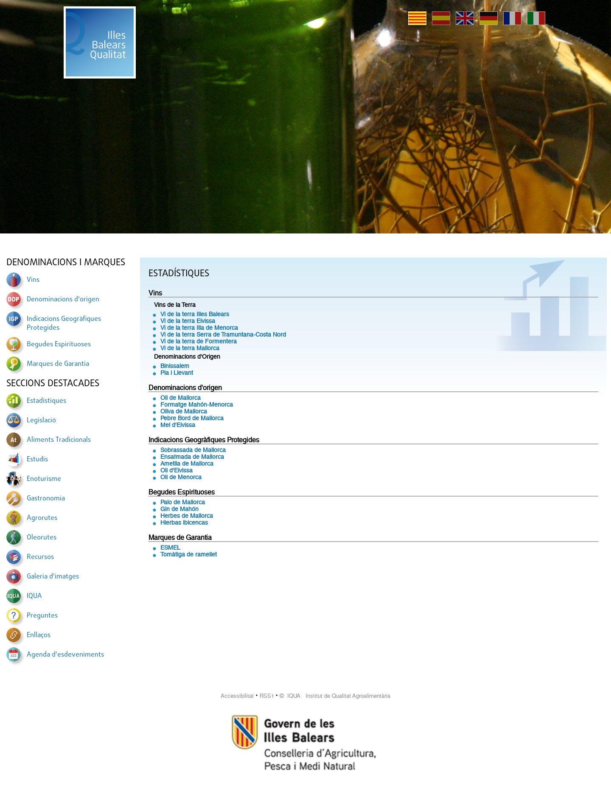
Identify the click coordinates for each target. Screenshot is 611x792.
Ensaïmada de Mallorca (192, 456)
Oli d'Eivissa (176, 470)
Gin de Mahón (179, 509)
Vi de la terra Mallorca (189, 348)
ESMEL (170, 547)
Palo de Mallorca (182, 502)
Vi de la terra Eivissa (187, 320)
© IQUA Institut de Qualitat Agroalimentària (335, 696)
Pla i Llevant (176, 372)
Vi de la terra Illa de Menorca (199, 327)
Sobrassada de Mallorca (193, 450)
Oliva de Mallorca (183, 411)
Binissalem (174, 365)
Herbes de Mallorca (186, 515)
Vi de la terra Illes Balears (194, 314)
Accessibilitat (237, 696)
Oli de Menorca (181, 477)
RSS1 (267, 696)
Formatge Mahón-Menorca (196, 404)
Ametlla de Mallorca (186, 463)
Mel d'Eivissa (177, 424)
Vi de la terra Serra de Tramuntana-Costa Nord (223, 334)
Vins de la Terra (175, 304)
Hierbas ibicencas (184, 522)
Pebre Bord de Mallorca (192, 418)
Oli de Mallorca (180, 397)
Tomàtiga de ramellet (188, 554)
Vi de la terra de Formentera (198, 341)
